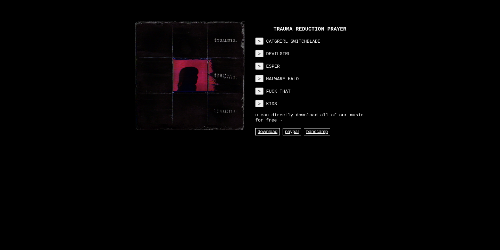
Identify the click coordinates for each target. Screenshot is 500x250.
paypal (292, 141)
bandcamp (317, 141)
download (267, 141)
